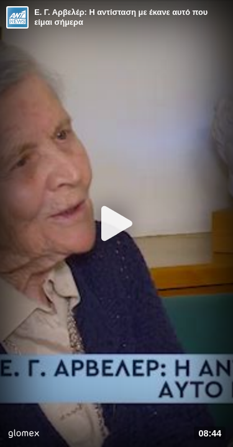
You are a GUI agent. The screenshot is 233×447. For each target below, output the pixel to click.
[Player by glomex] (23, 435)
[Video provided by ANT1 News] (17, 17)
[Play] (117, 223)
